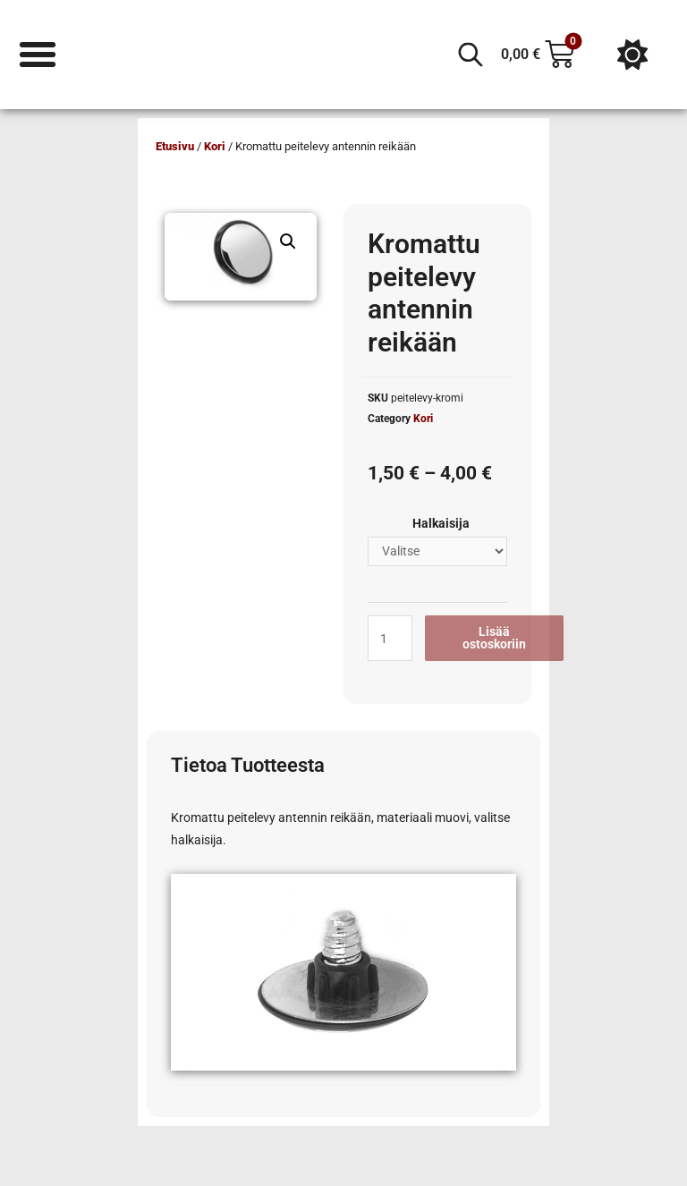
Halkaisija (441, 523)
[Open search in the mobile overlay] (470, 55)
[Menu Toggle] (37, 54)
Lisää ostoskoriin (494, 637)
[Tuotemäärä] (390, 638)
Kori (214, 146)
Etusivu (175, 146)
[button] (288, 241)
